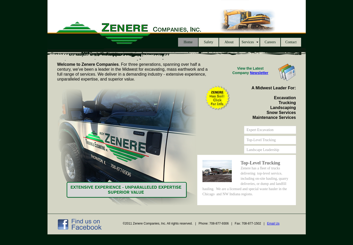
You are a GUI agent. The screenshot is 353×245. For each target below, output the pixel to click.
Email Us (273, 223)
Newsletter (259, 73)
